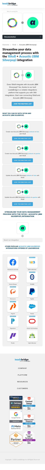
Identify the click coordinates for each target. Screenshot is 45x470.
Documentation (10, 37)
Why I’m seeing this (12, 11)
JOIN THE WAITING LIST (23, 104)
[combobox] (22, 240)
